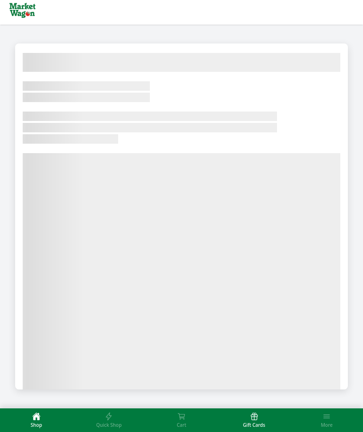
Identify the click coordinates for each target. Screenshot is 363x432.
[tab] (36, 420)
